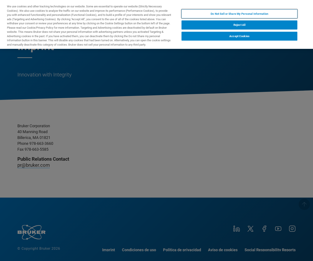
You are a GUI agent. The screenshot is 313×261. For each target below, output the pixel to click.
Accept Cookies (239, 36)
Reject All (239, 24)
